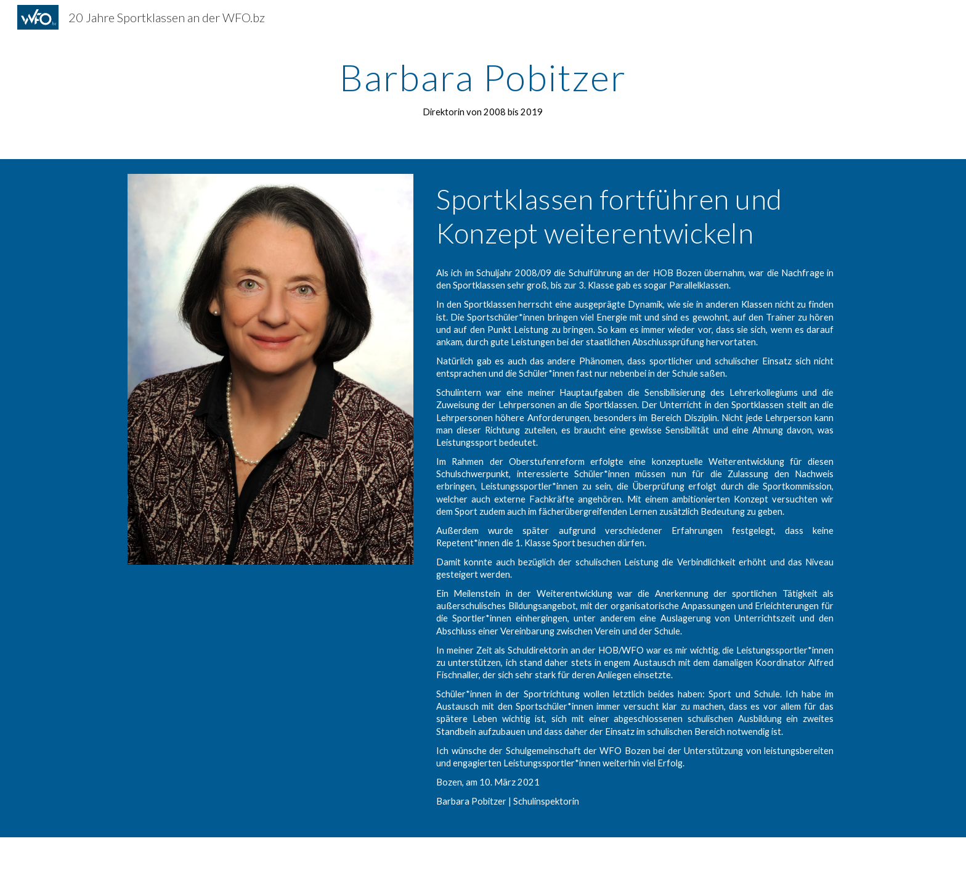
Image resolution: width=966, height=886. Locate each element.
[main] (483, 88)
